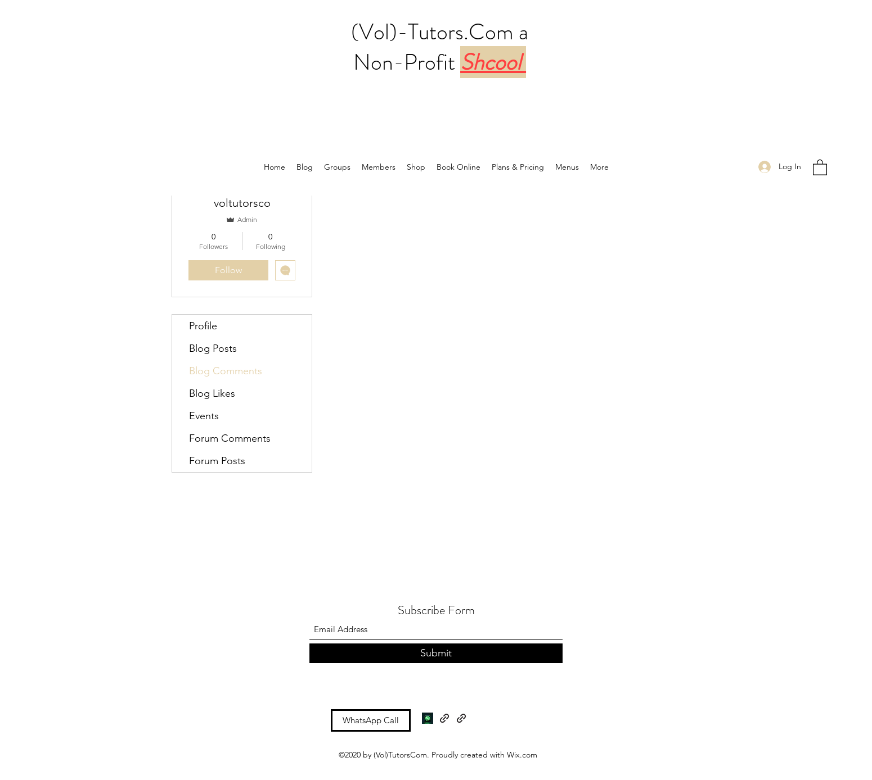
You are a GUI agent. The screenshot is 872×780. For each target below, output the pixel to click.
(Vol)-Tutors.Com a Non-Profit (439, 47)
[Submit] (436, 653)
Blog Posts (213, 348)
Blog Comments (225, 371)
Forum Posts (217, 461)
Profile (203, 326)
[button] (820, 166)
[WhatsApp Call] (371, 720)
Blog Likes (212, 393)
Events (204, 416)
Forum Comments (230, 438)
